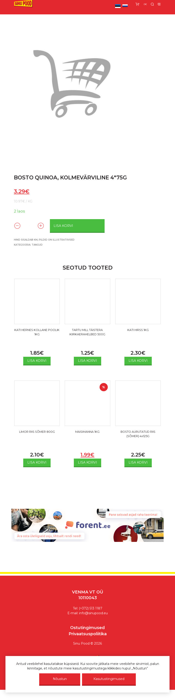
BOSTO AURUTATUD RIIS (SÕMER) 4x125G (137, 435)
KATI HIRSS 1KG (138, 331)
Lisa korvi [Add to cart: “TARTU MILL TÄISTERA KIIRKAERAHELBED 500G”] (87, 361)
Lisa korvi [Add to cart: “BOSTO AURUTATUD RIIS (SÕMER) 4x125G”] (138, 463)
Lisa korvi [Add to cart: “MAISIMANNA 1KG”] (87, 463)
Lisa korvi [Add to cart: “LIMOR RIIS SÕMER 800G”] (36, 463)
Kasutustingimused (108, 679)
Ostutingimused (87, 627)
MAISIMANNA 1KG (87, 432)
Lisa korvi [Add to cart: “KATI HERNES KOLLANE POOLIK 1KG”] (36, 361)
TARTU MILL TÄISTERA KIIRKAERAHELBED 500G (87, 336)
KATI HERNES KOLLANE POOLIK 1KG (37, 334)
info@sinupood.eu (93, 613)
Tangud (37, 245)
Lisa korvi (64, 225)
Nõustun (60, 679)
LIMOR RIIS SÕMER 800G (37, 435)
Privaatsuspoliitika (88, 634)
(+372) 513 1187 (90, 608)
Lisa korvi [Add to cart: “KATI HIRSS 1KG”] (138, 361)
